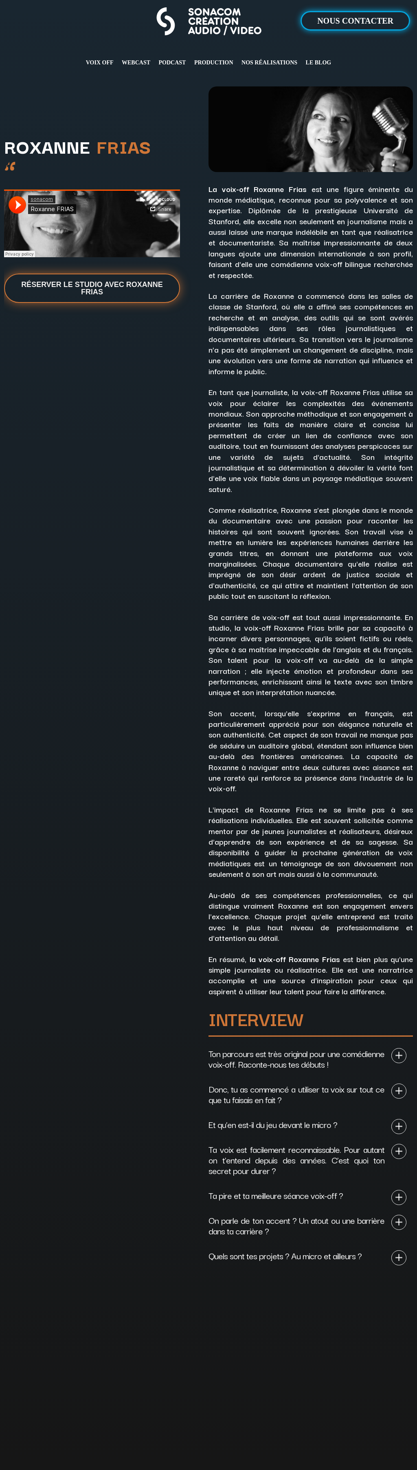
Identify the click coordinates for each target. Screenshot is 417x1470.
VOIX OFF (100, 63)
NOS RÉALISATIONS (269, 63)
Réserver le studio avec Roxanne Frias (92, 288)
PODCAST (172, 63)
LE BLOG (318, 63)
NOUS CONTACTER (355, 20)
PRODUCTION (213, 63)
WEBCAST (136, 63)
